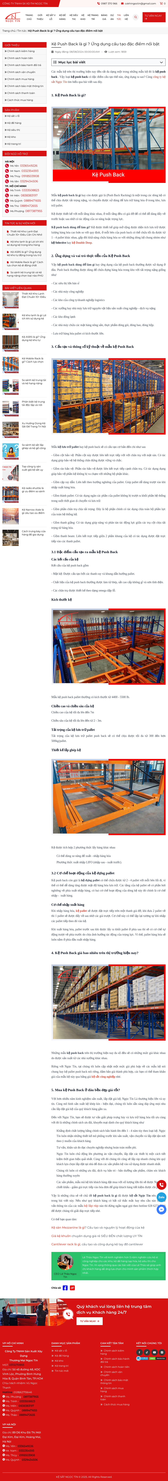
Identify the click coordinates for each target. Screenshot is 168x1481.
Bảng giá (104, 17)
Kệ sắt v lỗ (50, 17)
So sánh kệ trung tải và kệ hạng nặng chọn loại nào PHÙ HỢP (25, 274)
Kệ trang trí (93, 17)
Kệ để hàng (62, 17)
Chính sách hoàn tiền (19, 58)
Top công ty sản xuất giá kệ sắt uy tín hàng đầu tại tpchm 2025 (32, 468)
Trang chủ (29, 17)
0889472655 (29, 205)
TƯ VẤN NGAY (153, 17)
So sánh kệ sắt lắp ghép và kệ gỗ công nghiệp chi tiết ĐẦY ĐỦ (34, 446)
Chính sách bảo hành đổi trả (23, 65)
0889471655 (32, 200)
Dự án (112, 17)
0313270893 (16, 1364)
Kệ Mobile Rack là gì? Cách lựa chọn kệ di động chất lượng (25, 264)
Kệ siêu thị (74, 17)
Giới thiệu (40, 17)
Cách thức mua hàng (19, 100)
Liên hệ (126, 17)
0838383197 (29, 195)
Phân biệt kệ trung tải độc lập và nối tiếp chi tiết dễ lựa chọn (33, 403)
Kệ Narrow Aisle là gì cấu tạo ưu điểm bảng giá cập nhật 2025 (33, 511)
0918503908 (30, 176)
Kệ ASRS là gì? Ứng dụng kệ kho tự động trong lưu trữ (24, 253)
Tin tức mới (59, 1370)
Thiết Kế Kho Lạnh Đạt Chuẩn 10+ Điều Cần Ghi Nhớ (24, 233)
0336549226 (28, 165)
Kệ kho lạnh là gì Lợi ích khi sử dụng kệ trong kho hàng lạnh (25, 243)
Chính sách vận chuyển (20, 72)
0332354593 (29, 171)
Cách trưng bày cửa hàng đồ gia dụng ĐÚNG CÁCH (34, 533)
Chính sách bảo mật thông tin (24, 86)
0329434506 (29, 181)
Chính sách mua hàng (19, 79)
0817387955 (33, 211)
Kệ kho (82, 17)
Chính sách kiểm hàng (20, 51)
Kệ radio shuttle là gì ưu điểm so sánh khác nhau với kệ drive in (33, 490)
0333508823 (30, 190)
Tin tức (119, 17)
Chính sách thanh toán (20, 93)
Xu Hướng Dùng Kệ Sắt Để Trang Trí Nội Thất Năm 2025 (34, 425)
